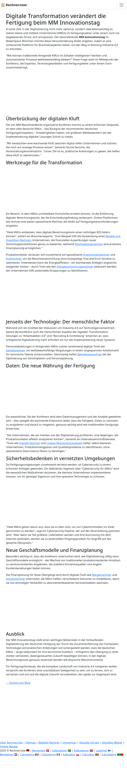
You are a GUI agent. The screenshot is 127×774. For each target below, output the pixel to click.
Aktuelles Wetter (112, 742)
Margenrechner (101, 575)
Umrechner (69, 742)
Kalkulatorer (81, 750)
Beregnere (38, 750)
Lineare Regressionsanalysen (64, 443)
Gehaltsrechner (15, 350)
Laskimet (101, 750)
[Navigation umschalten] (121, 5)
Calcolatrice (49, 754)
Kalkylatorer (59, 750)
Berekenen (6, 754)
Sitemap (30, 742)
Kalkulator (69, 754)
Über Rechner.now (11, 742)
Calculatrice (27, 754)
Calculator (88, 754)
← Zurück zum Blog (18, 683)
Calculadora (109, 754)
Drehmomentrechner (96, 255)
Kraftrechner (13, 258)
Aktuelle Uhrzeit (89, 742)
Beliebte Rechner (49, 742)
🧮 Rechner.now (14, 5)
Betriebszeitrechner (90, 354)
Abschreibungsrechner (89, 244)
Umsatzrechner (15, 579)
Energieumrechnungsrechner (75, 266)
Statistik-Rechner (29, 443)
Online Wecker (9, 746)
